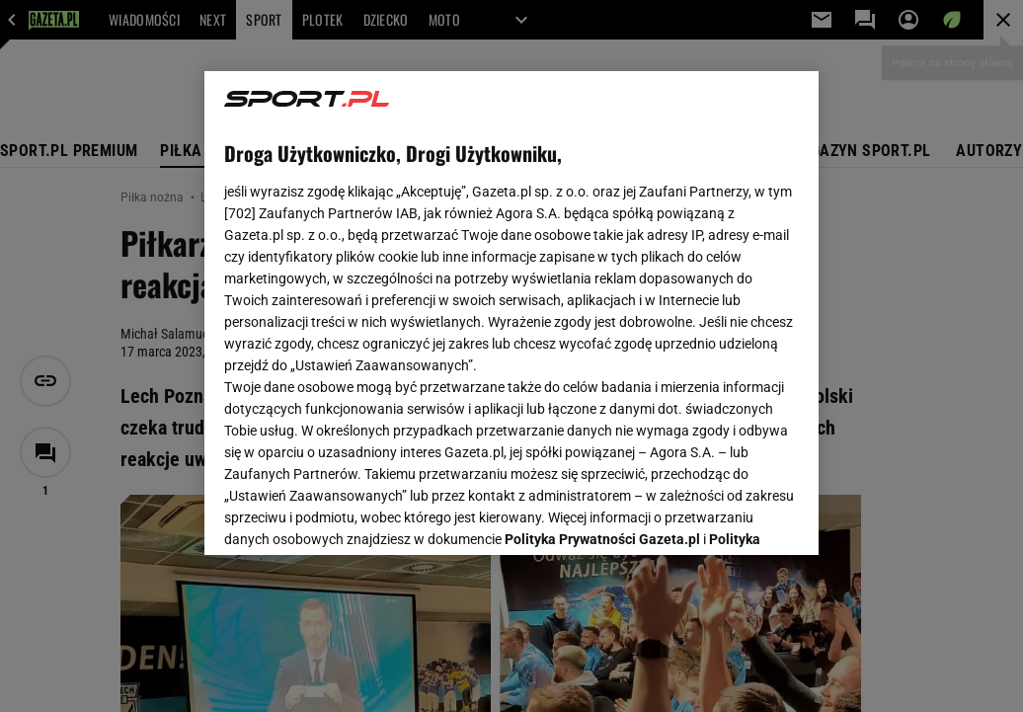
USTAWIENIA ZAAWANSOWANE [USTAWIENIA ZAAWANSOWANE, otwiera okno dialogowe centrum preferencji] (354, 515)
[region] (511, 313)
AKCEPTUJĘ (732, 516)
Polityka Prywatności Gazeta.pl (602, 293)
